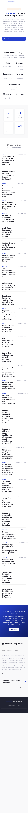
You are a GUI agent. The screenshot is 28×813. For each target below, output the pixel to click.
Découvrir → (7, 38)
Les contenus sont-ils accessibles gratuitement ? (11, 681)
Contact (18, 705)
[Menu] (19, 1)
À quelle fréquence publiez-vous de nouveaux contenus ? (11, 675)
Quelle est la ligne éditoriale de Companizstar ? (10, 651)
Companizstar (14, 701)
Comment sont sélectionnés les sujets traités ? (12, 688)
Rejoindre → (14, 629)
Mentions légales (11, 705)
